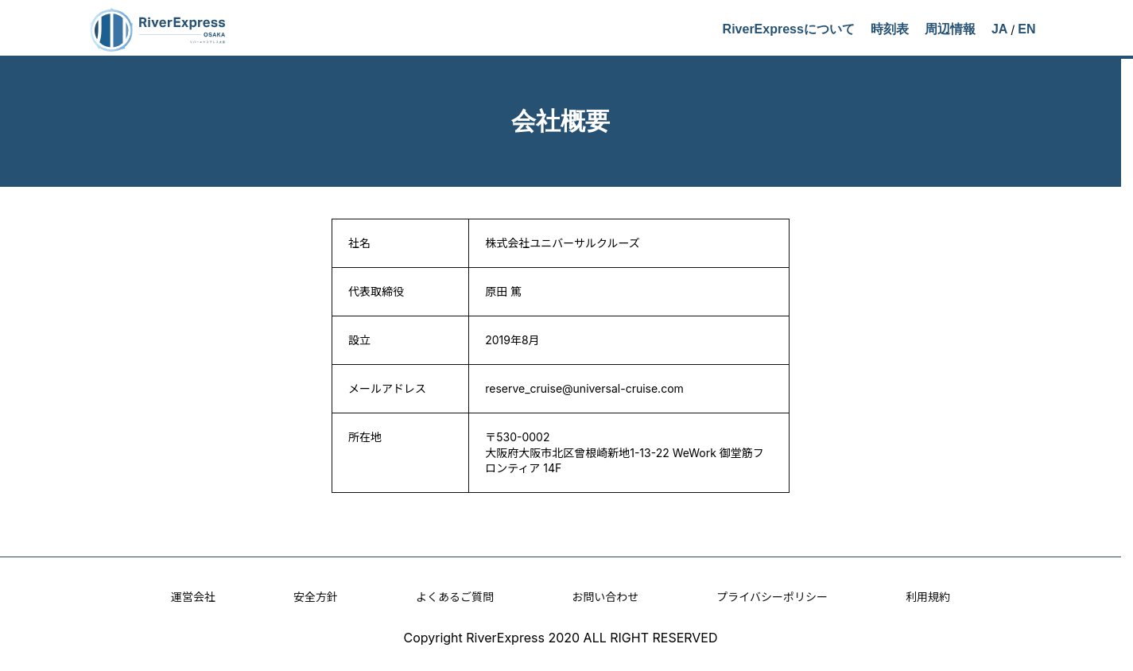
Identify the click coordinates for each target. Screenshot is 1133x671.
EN (1026, 29)
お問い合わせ (605, 596)
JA (999, 29)
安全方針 (315, 596)
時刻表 (890, 29)
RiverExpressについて (789, 29)
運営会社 (193, 596)
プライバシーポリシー (772, 596)
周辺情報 (950, 29)
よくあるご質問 (455, 596)
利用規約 (928, 596)
